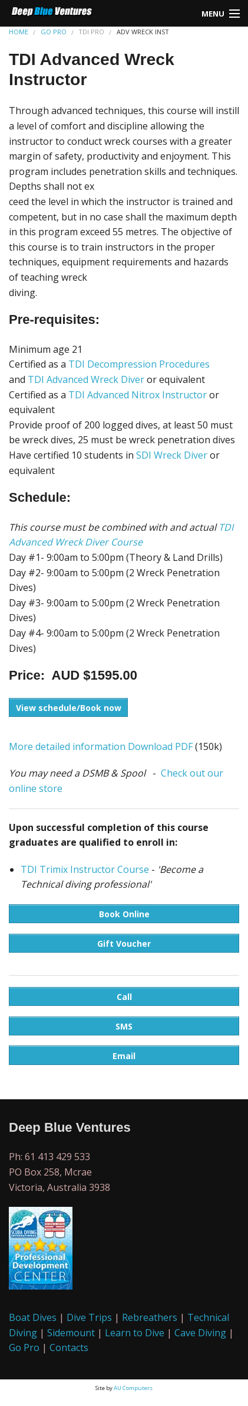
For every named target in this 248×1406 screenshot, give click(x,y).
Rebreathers (149, 1317)
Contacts (68, 1347)
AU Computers (133, 1388)
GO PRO (54, 31)
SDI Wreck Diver (171, 455)
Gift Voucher (124, 943)
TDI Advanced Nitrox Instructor (137, 394)
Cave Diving (200, 1332)
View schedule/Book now (68, 707)
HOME (18, 31)
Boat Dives (33, 1317)
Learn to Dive (134, 1332)
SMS (124, 1026)
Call (124, 996)
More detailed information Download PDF (101, 746)
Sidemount (71, 1332)
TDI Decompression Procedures (139, 364)
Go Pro (24, 1347)
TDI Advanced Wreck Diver (86, 379)
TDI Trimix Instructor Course (85, 869)
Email (124, 1055)
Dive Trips (89, 1317)
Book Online (124, 914)
